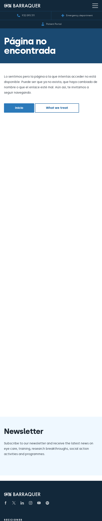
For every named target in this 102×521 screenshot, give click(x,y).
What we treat (57, 108)
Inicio (19, 108)
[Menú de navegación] (95, 5)
